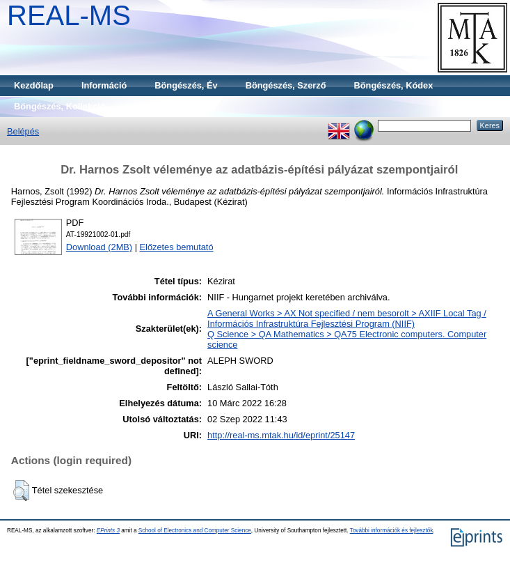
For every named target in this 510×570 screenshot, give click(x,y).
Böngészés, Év (185, 85)
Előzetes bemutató (177, 247)
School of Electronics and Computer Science (194, 530)
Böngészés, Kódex (393, 85)
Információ (104, 85)
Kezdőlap (34, 85)
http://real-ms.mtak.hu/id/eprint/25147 (281, 435)
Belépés (23, 131)
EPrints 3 (108, 530)
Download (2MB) (99, 247)
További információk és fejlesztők (391, 530)
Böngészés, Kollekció (60, 106)
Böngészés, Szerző (286, 85)
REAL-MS (69, 15)
